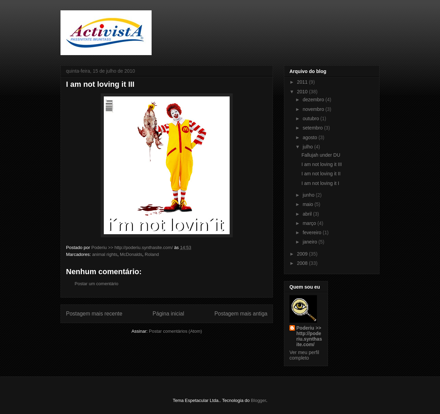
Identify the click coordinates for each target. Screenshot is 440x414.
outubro (311, 118)
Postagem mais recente (94, 314)
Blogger (258, 400)
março (309, 223)
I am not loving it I (320, 183)
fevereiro (312, 232)
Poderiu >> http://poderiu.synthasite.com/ (309, 336)
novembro (313, 109)
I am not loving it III (321, 164)
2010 (303, 91)
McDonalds (131, 254)
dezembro (313, 99)
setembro (313, 128)
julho (308, 146)
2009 (303, 254)
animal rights (105, 254)
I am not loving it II (321, 173)
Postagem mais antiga (240, 314)
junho (309, 195)
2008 (303, 263)
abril (307, 214)
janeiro (310, 242)
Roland (152, 254)
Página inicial (168, 314)
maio (308, 204)
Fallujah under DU (320, 155)
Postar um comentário (96, 283)
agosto (310, 137)
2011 (303, 82)
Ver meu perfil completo (304, 355)
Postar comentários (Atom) (175, 331)
